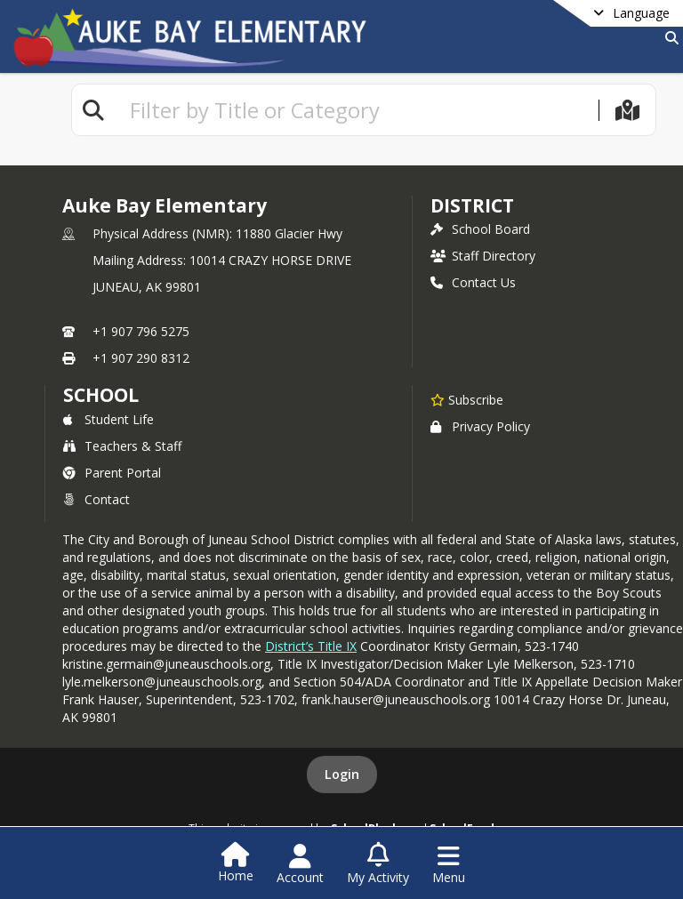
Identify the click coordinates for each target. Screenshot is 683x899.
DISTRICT (472, 205)
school (101, 394)
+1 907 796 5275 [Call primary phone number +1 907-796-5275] (140, 331)
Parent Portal (112, 472)
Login (342, 774)
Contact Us (473, 282)
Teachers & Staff (122, 445)
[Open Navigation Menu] (448, 864)
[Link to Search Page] (668, 37)
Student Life (108, 419)
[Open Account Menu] (300, 864)
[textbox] (356, 110)
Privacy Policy (480, 426)
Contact (96, 499)
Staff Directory (482, 255)
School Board (480, 229)
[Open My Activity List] (378, 864)
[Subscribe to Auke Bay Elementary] (466, 399)
